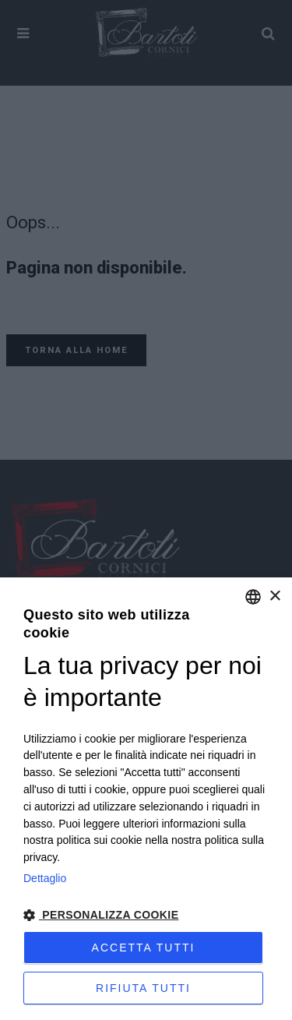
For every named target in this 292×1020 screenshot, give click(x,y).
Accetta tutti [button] (143, 947)
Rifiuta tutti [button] (143, 988)
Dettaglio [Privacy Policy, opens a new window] (44, 878)
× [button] (274, 596)
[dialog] (146, 798)
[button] (146, 915)
